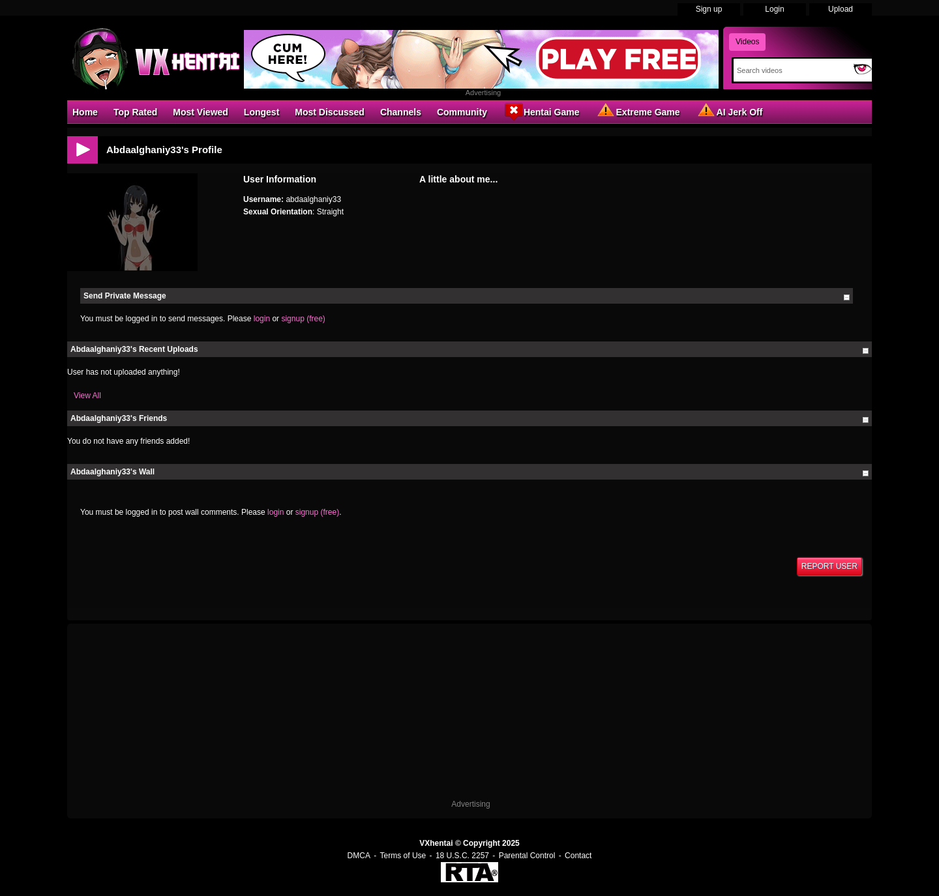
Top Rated (135, 112)
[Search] (791, 70)
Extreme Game (637, 111)
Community (462, 112)
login (262, 318)
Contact (578, 855)
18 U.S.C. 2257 (462, 855)
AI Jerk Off (729, 111)
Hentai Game (541, 111)
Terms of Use (403, 855)
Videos (747, 41)
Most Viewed (200, 112)
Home (85, 112)
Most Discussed (330, 112)
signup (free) (303, 318)
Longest (261, 112)
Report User (829, 566)
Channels (400, 112)
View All (87, 395)
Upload (840, 9)
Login (774, 9)
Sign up (709, 9)
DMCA (359, 855)
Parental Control (527, 855)
